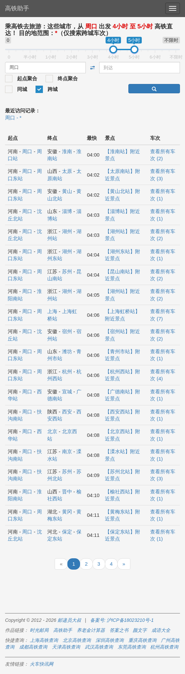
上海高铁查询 (44, 640)
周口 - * (13, 117)
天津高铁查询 (66, 647)
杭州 (67, 371)
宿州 (67, 331)
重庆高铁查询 (142, 640)
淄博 (67, 211)
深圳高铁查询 (110, 640)
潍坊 (67, 351)
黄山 (67, 191)
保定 (67, 532)
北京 (52, 431)
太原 (67, 171)
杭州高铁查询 (164, 647)
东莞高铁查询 (132, 647)
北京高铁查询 (77, 640)
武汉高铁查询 (99, 647)
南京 (67, 451)
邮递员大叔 (69, 620)
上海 (52, 311)
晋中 (67, 491)
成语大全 (160, 630)
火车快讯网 (41, 664)
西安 (67, 411)
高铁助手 (17, 8)
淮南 (67, 151)
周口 (27, 151)
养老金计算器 (91, 630)
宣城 (67, 391)
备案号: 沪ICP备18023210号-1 (122, 620)
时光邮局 (39, 630)
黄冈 (67, 511)
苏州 (67, 271)
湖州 (67, 231)
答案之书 (119, 630)
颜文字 (140, 630)
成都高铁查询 (33, 647)
